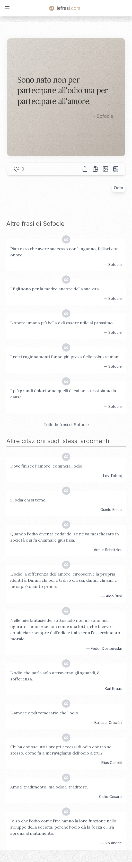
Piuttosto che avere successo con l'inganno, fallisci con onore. (64, 251)
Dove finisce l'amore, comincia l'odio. (46, 466)
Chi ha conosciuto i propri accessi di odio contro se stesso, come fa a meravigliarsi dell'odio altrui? (60, 750)
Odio (118, 187)
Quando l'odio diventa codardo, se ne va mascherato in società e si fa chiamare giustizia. (64, 537)
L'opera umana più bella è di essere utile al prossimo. (62, 322)
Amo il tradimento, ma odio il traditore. (49, 786)
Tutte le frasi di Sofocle (66, 424)
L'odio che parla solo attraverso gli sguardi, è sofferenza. (54, 675)
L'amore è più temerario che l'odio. (44, 712)
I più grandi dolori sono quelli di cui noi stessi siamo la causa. (63, 393)
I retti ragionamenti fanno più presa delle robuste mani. (65, 356)
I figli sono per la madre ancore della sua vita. (55, 288)
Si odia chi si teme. (28, 499)
